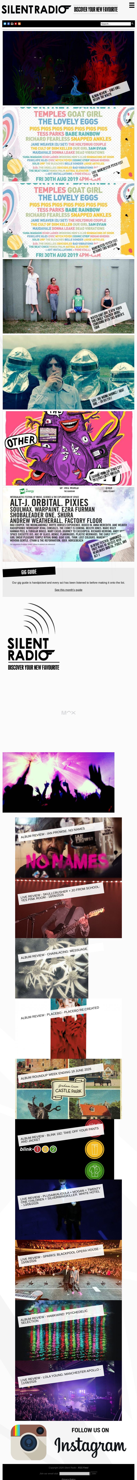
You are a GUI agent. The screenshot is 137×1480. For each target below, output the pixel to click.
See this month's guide (68, 589)
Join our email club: (49, 1473)
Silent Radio (60, 11)
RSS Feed (83, 1467)
